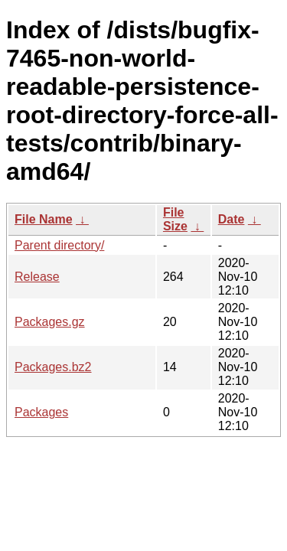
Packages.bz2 (53, 366)
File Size (175, 219)
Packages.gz (50, 321)
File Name (44, 219)
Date (231, 219)
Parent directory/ (59, 245)
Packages (41, 412)
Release (37, 276)
